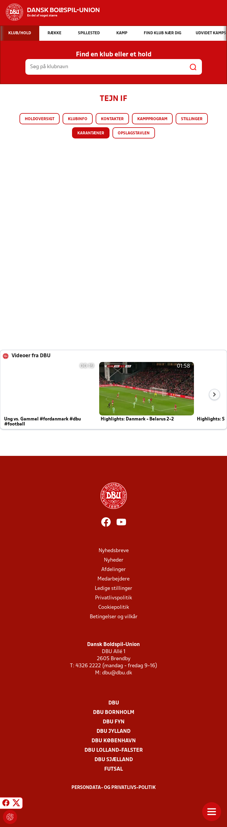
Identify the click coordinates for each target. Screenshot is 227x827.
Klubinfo (77, 119)
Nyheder (113, 560)
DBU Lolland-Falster (113, 750)
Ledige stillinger (113, 588)
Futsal (113, 769)
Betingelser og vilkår (114, 616)
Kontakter (112, 119)
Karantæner (90, 133)
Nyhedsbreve (114, 550)
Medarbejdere (113, 579)
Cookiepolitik (113, 607)
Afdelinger (113, 569)
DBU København (114, 740)
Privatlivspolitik (113, 598)
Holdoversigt (39, 119)
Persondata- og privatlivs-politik (113, 788)
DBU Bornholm (113, 712)
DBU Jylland (113, 731)
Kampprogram (152, 119)
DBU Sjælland (113, 759)
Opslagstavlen (134, 133)
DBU (113, 703)
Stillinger (191, 119)
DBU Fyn (114, 722)
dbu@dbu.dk (117, 673)
